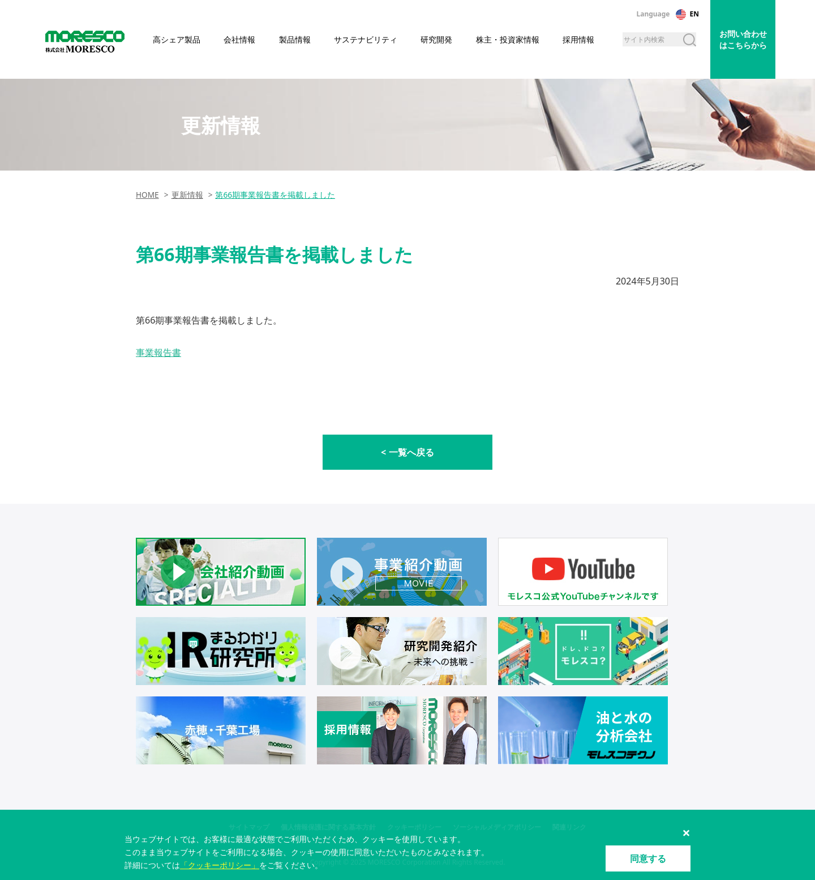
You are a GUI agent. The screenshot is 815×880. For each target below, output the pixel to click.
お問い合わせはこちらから (743, 39)
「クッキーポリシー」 (219, 865)
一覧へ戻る (411, 452)
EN (694, 14)
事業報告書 (158, 352)
